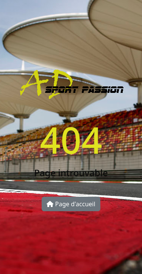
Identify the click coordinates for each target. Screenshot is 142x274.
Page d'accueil (71, 204)
